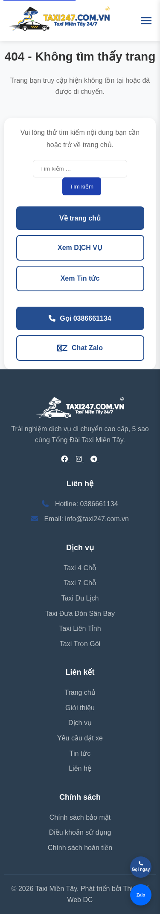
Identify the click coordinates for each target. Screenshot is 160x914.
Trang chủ (80, 692)
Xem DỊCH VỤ (80, 247)
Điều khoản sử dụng (80, 832)
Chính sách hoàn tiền (80, 847)
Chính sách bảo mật (80, 817)
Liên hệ (80, 768)
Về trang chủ (80, 218)
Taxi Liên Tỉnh (80, 628)
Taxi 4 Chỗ (80, 568)
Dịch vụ (80, 722)
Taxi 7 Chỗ (80, 582)
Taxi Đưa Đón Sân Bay (80, 613)
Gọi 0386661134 (80, 318)
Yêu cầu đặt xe (80, 738)
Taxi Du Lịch (80, 598)
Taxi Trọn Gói (80, 643)
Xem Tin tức (80, 278)
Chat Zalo (80, 347)
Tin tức (80, 753)
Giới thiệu (80, 707)
